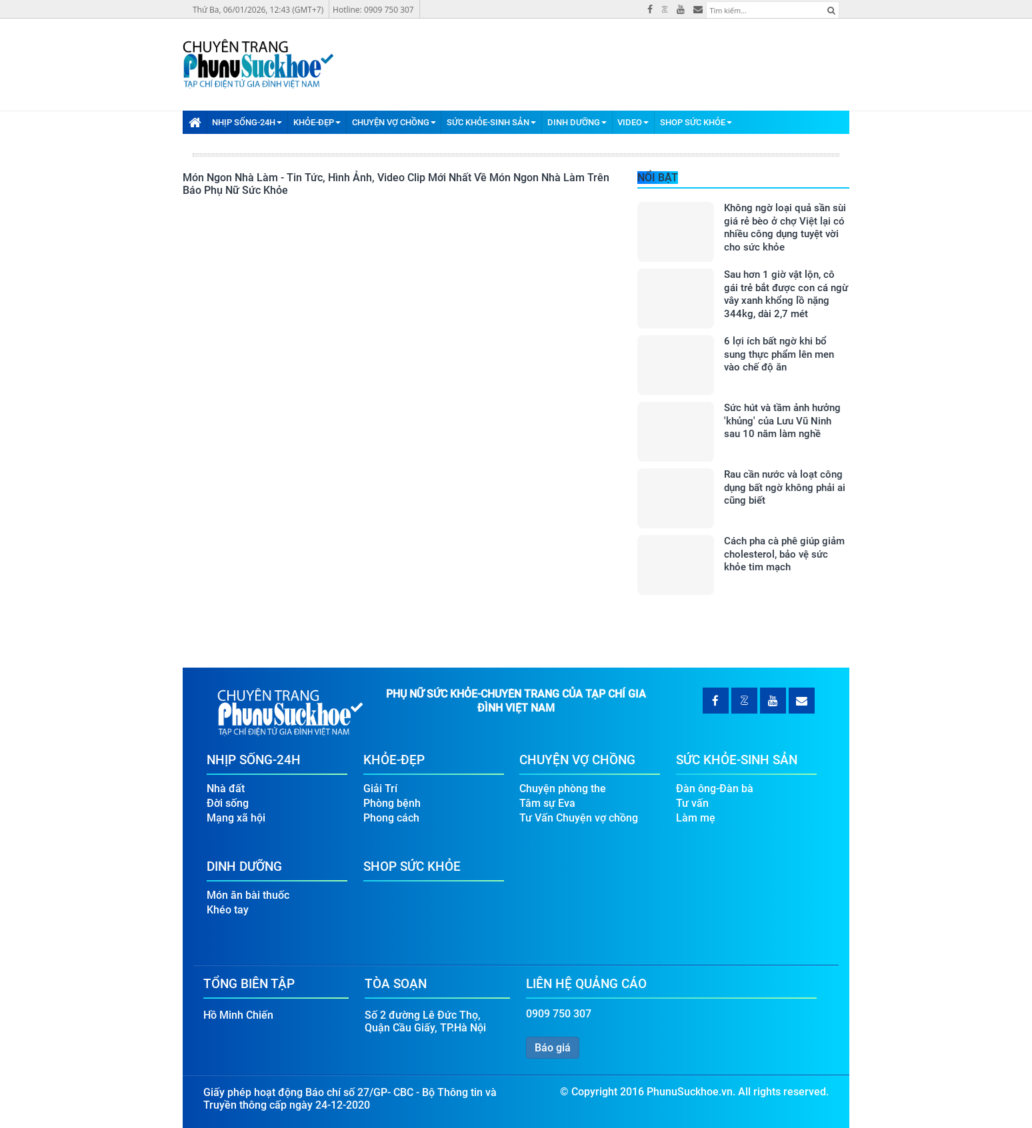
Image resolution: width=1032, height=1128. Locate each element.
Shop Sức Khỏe (696, 122)
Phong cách (391, 818)
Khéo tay (228, 909)
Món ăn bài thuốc (248, 895)
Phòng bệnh (392, 803)
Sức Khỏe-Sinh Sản (491, 122)
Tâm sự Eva (547, 803)
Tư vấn (692, 803)
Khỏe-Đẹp (317, 122)
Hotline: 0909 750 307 (373, 9)
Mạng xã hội (236, 818)
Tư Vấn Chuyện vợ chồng (578, 818)
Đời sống (228, 803)
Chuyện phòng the (562, 788)
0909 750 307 (558, 1013)
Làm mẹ (695, 818)
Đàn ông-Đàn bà (714, 788)
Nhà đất (226, 788)
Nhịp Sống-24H (247, 122)
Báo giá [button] (553, 1047)
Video (633, 122)
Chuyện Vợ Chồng (394, 122)
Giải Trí (380, 788)
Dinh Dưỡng (577, 122)
